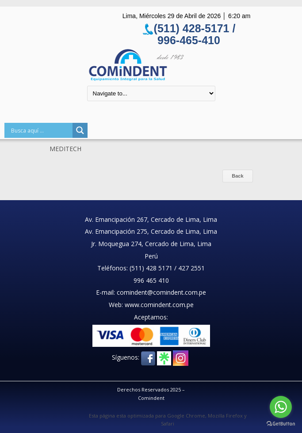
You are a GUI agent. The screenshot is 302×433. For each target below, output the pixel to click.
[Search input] (40, 130)
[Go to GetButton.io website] (281, 424)
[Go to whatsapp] (281, 407)
